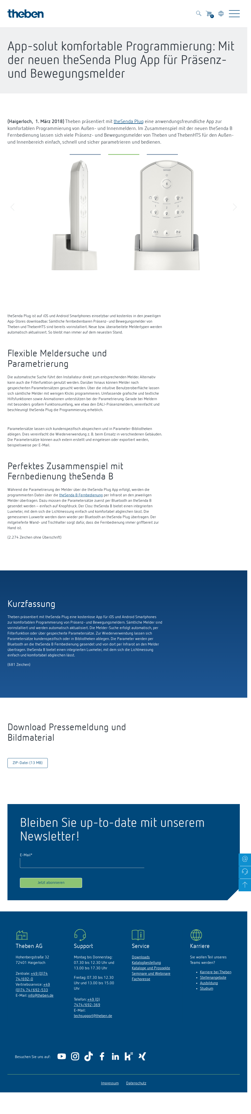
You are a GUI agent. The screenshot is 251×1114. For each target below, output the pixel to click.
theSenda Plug (129, 121)
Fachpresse (141, 979)
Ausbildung (209, 983)
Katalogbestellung (146, 963)
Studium (206, 989)
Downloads (141, 957)
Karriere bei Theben (215, 972)
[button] (85, 156)
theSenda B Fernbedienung (81, 495)
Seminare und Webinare (151, 974)
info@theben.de (40, 996)
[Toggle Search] (199, 14)
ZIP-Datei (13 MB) (28, 763)
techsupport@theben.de (93, 1016)
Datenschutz (136, 1083)
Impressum (110, 1083)
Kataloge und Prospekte (151, 968)
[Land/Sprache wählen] (221, 14)
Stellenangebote (213, 978)
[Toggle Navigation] (234, 13)
